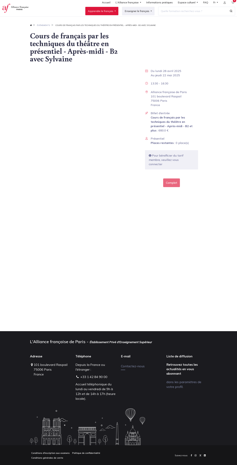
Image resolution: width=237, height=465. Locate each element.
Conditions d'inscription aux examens (50, 453)
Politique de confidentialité (86, 453)
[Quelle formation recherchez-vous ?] (190, 16)
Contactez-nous (133, 366)
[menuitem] (104, 8)
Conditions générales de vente (47, 457)
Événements (43, 34)
